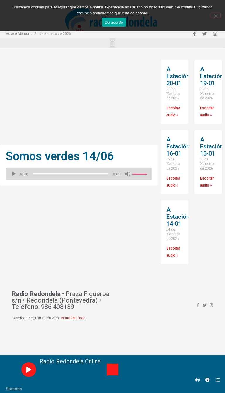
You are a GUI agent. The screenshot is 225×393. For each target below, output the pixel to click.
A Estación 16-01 (178, 146)
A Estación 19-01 (211, 76)
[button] (112, 43)
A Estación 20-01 (178, 76)
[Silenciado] (128, 174)
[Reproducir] (13, 174)
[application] (79, 174)
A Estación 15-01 (211, 146)
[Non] (216, 15)
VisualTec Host (73, 318)
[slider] (71, 173)
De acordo (114, 22)
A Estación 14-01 (178, 216)
